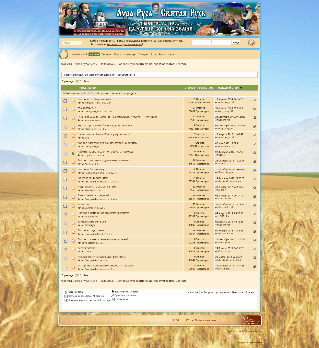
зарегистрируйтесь (170, 41)
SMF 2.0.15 (231, 331)
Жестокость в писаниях (93, 178)
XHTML (176, 320)
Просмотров (205, 87)
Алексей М (224, 242)
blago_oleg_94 (92, 111)
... (108, 102)
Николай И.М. (92, 102)
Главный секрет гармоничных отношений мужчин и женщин (117, 116)
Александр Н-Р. (226, 102)
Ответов (190, 87)
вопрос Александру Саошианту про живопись (107, 143)
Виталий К (223, 268)
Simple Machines (255, 331)
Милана (89, 190)
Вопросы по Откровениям (94, 99)
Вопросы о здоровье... (92, 230)
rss (252, 43)
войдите (146, 41)
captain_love (91, 155)
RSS (187, 320)
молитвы (83, 204)
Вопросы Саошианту (91, 169)
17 (110, 111)
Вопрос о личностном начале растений (103, 239)
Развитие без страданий (93, 195)
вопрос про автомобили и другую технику (105, 125)
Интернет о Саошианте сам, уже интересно (106, 265)
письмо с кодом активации (124, 44)
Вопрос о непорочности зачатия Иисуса (103, 213)
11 (110, 102)
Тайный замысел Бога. (92, 221)
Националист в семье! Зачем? (97, 186)
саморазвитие (87, 108)
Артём (88, 163)
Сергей (180, 64)
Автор (92, 87)
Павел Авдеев (225, 172)
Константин (91, 120)
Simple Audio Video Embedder (250, 342)
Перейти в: (193, 292)
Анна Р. (222, 189)
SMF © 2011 (243, 331)
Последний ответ (229, 87)
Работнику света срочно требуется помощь (106, 151)
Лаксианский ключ (95, 172)
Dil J (87, 137)
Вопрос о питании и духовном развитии (104, 160)
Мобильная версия (205, 320)
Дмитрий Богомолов (96, 181)
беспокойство (87, 248)
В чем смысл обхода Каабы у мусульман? (104, 134)
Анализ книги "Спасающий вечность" (102, 257)
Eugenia (89, 207)
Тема (82, 87)
